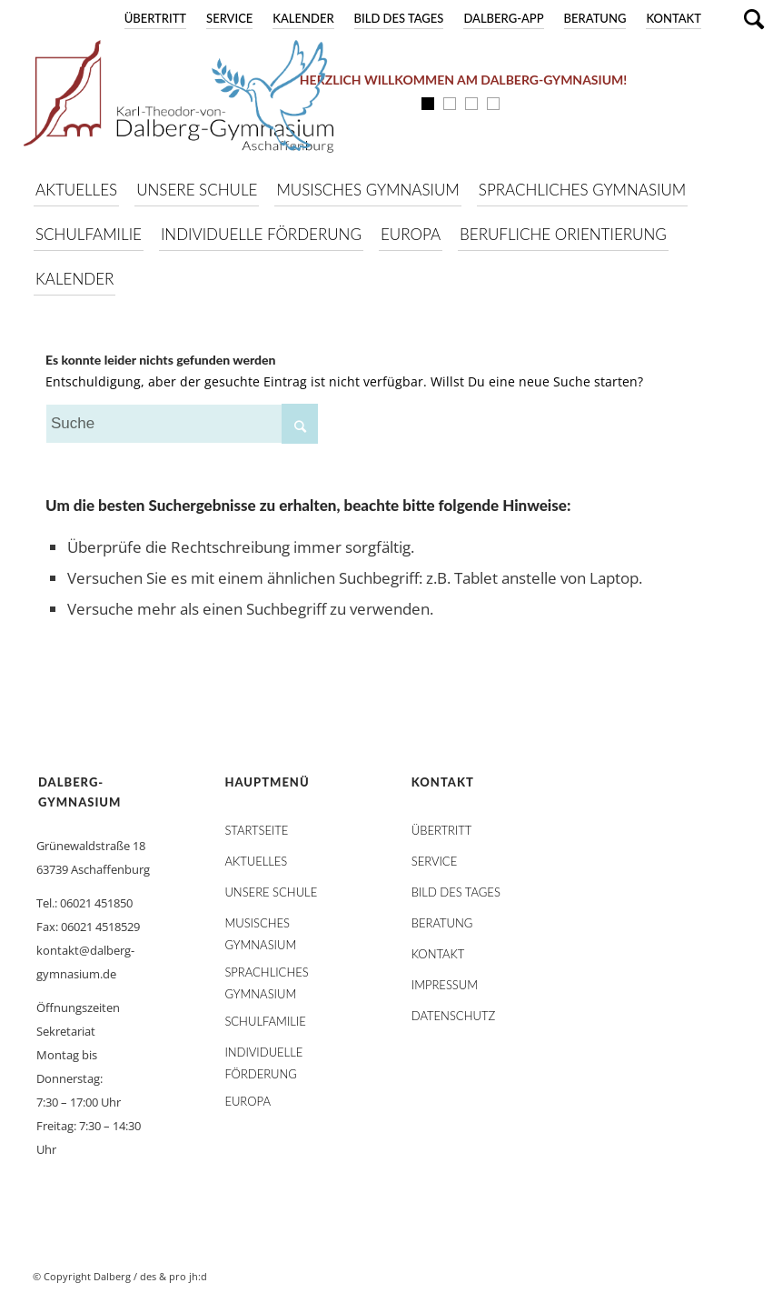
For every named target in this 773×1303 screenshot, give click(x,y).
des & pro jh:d (173, 1276)
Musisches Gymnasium (260, 926)
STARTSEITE (256, 830)
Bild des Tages (399, 18)
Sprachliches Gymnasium (266, 976)
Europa (247, 1101)
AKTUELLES (255, 861)
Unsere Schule (270, 892)
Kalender (303, 18)
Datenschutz (453, 1015)
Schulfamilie (264, 1021)
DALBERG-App (503, 18)
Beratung (595, 18)
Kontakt (673, 18)
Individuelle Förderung (263, 1056)
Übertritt (155, 18)
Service (229, 18)
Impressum (444, 984)
